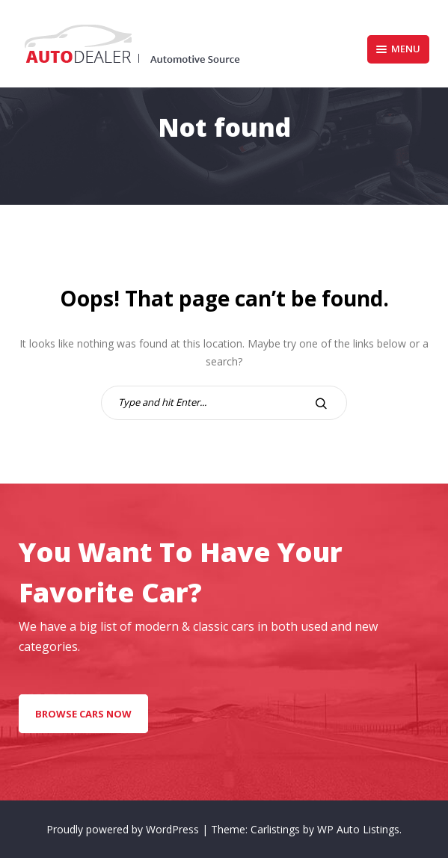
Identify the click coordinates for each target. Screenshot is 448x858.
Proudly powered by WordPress (124, 829)
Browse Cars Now (83, 713)
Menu (398, 48)
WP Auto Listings (358, 829)
